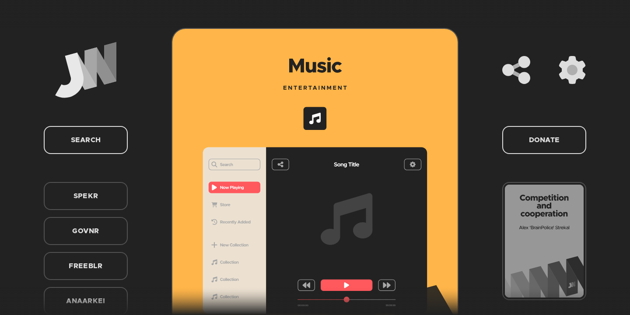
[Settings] (572, 70)
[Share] (516, 70)
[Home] (85, 70)
